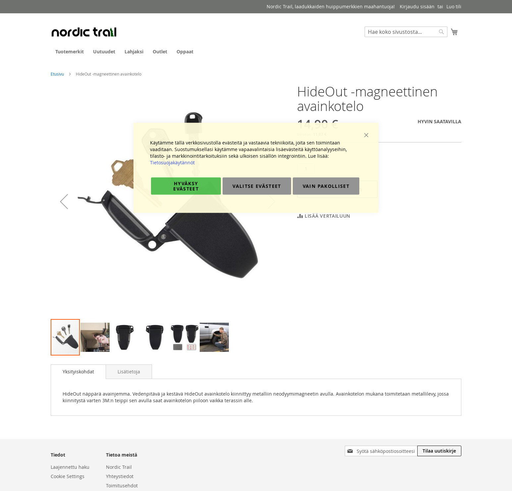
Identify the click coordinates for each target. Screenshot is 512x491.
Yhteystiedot (119, 476)
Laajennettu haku (70, 467)
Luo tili (453, 6)
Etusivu (57, 74)
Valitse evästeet (256, 186)
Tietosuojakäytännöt (172, 162)
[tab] (78, 371)
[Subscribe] (439, 451)
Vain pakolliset (326, 186)
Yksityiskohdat (78, 371)
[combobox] (406, 32)
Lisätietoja (129, 371)
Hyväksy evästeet (186, 186)
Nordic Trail (119, 467)
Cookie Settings (67, 476)
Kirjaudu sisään (417, 6)
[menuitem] (69, 51)
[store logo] (84, 32)
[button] (95, 337)
